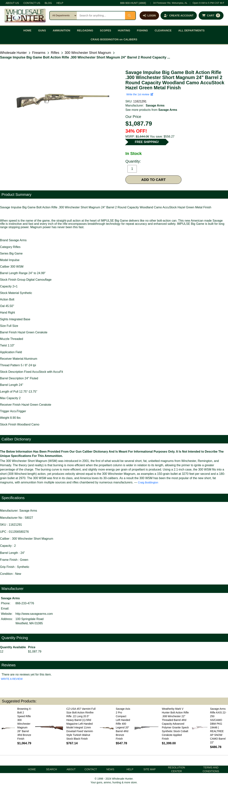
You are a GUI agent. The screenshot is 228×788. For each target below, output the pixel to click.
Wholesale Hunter (13, 53)
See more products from (151, 109)
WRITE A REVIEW (12, 678)
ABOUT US (12, 2)
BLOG (48, 2)
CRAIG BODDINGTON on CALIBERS (114, 39)
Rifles (55, 53)
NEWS (110, 769)
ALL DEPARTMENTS (191, 30)
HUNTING (124, 30)
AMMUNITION (61, 30)
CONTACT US (31, 2)
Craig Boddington (148, 482)
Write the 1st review (139, 94)
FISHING (142, 30)
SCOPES (105, 30)
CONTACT (90, 769)
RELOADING (85, 30)
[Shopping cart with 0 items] (211, 15)
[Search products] (101, 15)
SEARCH (51, 769)
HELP (59, 2)
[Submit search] (130, 15)
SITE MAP (149, 769)
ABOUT (71, 769)
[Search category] (63, 15)
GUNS (42, 30)
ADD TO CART (153, 180)
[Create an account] (179, 15)
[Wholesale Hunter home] (25, 15)
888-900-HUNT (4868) (133, 2)
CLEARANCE (163, 30)
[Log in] (149, 15)
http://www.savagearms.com (34, 613)
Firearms (38, 53)
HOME (27, 30)
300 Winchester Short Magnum (88, 53)
